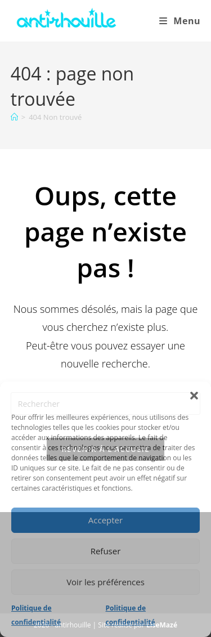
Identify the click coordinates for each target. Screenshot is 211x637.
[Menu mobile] (179, 21)
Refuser (106, 551)
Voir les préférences (105, 581)
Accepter (105, 520)
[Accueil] (14, 117)
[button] (194, 395)
